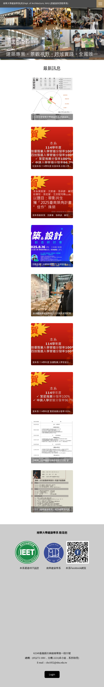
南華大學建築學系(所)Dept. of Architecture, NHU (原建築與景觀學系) (35, 3)
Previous (2, 33)
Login (52, 674)
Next (101, 33)
